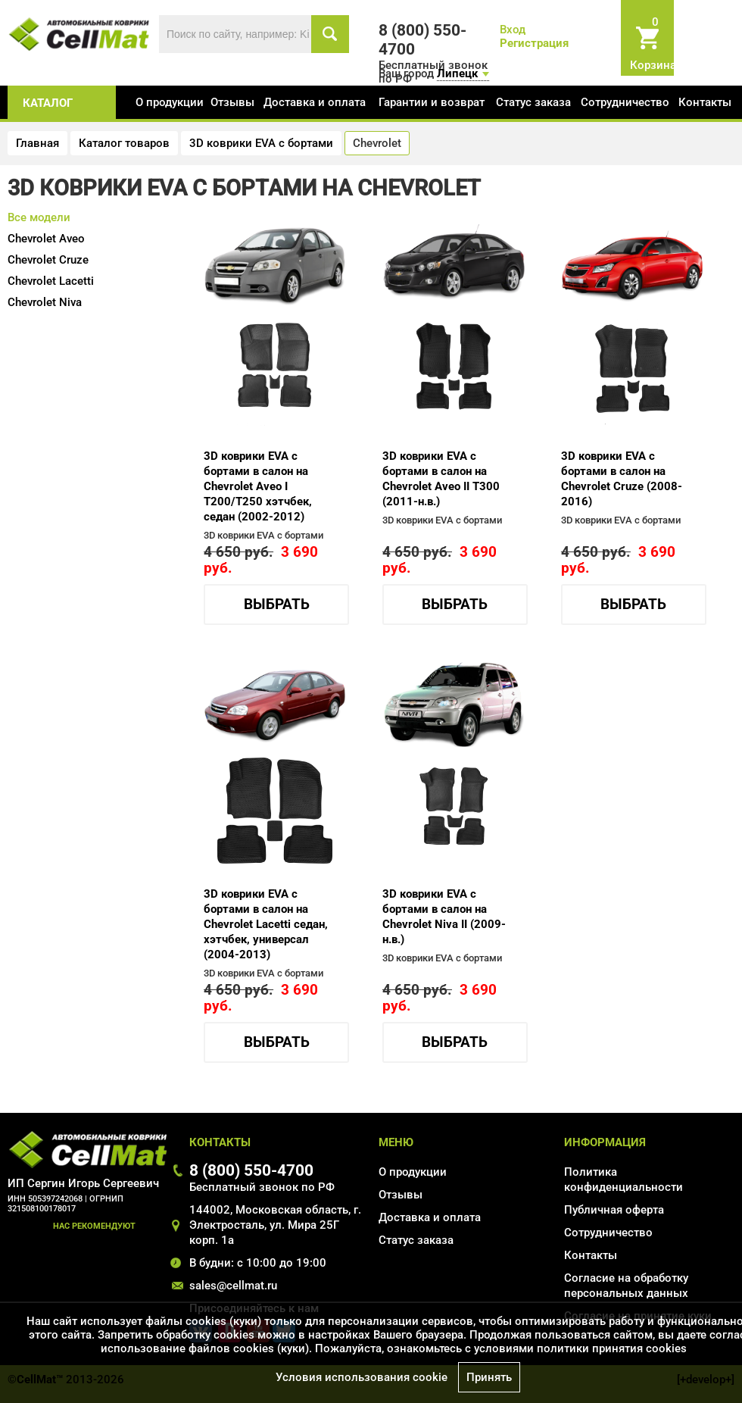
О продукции (170, 102)
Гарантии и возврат (432, 102)
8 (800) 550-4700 (251, 1170)
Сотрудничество (625, 102)
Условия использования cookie (361, 1377)
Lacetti (51, 281)
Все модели (39, 217)
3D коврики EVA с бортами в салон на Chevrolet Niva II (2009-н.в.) (444, 916)
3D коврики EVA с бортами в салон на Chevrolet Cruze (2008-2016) (621, 478)
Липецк (457, 73)
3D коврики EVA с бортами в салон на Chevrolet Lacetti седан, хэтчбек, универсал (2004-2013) (266, 924)
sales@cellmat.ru (233, 1285)
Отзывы (232, 102)
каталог (48, 103)
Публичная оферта (614, 1210)
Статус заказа (533, 102)
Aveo (46, 238)
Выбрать (277, 604)
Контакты (704, 102)
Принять (489, 1377)
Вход (512, 29)
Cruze (48, 260)
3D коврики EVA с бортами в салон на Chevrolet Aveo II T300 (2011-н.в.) (441, 478)
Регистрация (534, 43)
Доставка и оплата (314, 102)
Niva (45, 302)
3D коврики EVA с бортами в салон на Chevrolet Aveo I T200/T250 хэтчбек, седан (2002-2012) (258, 486)
